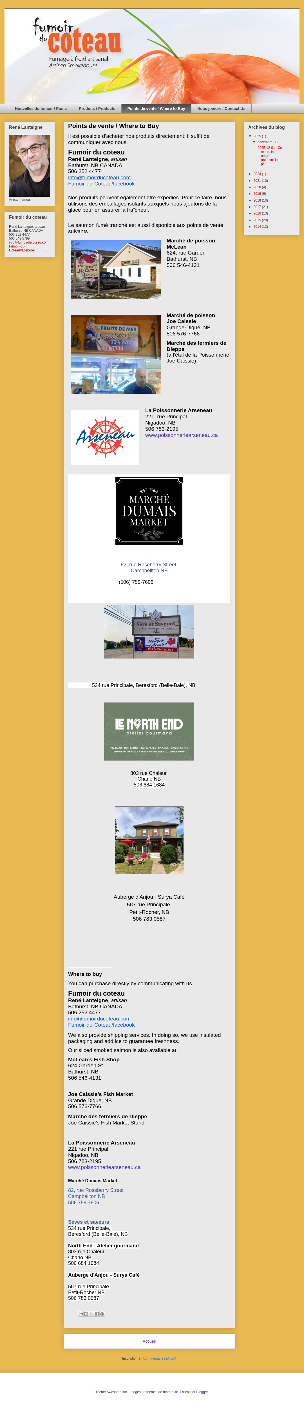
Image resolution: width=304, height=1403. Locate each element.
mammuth (170, 1392)
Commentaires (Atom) (159, 1358)
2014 (258, 227)
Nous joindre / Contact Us (221, 108)
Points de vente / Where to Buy (156, 108)
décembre (266, 142)
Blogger (202, 1392)
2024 (258, 174)
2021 (258, 181)
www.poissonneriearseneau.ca (181, 435)
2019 (258, 194)
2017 (258, 207)
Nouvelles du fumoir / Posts (41, 108)
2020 (258, 187)
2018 (258, 200)
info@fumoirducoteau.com (28, 242)
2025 (258, 136)
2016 (258, 213)
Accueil (149, 1341)
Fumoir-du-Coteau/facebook (22, 248)
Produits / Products (97, 108)
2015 (258, 220)
